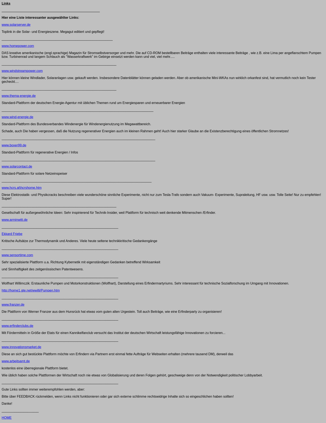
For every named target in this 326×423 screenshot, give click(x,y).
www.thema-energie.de (19, 96)
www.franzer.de (13, 304)
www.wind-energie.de (17, 117)
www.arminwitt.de (14, 219)
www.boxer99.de (14, 145)
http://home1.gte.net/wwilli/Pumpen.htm (31, 290)
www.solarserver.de (16, 24)
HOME (7, 417)
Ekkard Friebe (12, 234)
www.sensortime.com (17, 255)
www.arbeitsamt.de (16, 361)
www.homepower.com (18, 46)
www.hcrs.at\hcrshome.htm (22, 187)
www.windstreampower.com (22, 71)
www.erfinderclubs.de (17, 326)
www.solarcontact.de (17, 166)
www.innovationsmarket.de (21, 347)
